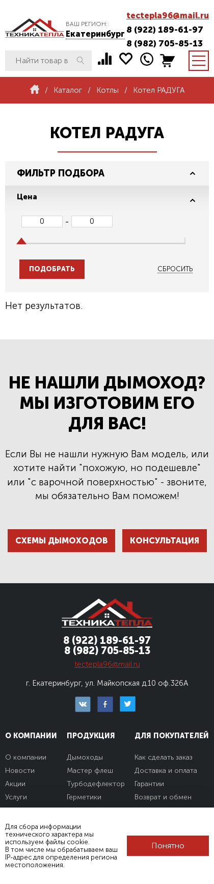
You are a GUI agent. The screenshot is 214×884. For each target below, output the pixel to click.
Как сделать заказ (164, 757)
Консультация (164, 540)
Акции (15, 783)
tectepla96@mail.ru (167, 15)
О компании (25, 757)
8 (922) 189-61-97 (164, 29)
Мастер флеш (90, 770)
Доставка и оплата (166, 770)
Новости (20, 770)
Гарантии (149, 783)
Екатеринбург (95, 34)
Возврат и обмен (163, 797)
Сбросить (175, 269)
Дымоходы (85, 757)
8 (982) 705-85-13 (164, 43)
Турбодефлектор (96, 783)
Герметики (84, 797)
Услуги (16, 797)
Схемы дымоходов (61, 540)
